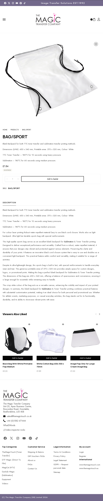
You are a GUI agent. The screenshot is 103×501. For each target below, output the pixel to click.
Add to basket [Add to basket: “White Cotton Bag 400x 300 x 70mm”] (51, 358)
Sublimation (68, 241)
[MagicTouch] (24, 3)
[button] (99, 314)
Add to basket (52, 179)
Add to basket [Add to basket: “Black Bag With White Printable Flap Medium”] (17, 358)
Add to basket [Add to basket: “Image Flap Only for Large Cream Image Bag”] (85, 358)
